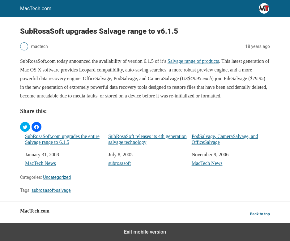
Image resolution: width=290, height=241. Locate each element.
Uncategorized (57, 177)
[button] (25, 127)
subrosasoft (119, 163)
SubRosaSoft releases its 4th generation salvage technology (147, 139)
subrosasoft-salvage (51, 190)
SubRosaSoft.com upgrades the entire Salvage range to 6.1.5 (62, 139)
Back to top (260, 214)
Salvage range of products (193, 61)
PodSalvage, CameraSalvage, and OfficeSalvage (225, 139)
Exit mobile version (145, 232)
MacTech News (40, 163)
